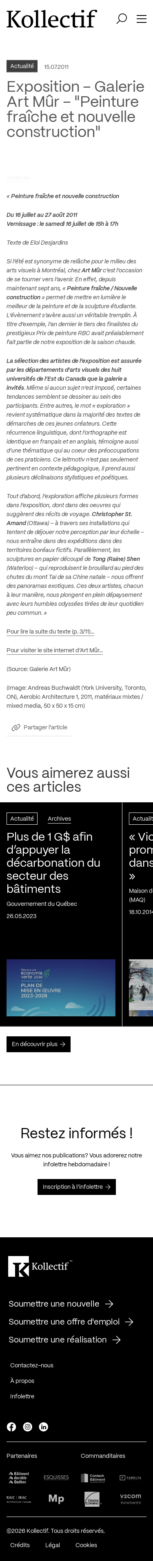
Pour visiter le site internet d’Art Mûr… (55, 654)
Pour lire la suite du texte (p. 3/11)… (50, 635)
